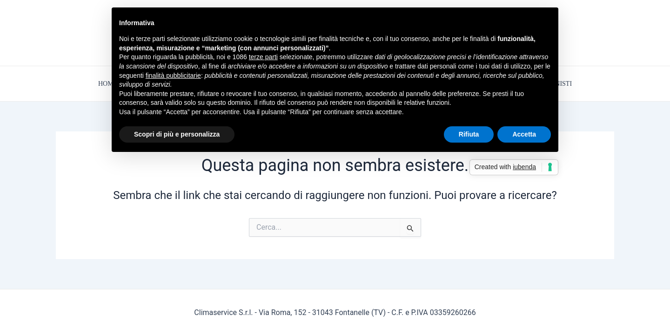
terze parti (263, 57)
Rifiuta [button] (469, 134)
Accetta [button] (524, 134)
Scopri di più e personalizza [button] (177, 134)
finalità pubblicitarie (173, 75)
